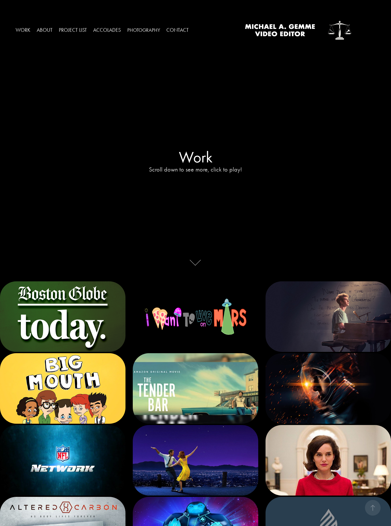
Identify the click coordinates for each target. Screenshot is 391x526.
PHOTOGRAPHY (143, 30)
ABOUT (45, 30)
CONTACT (177, 30)
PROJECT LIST (73, 30)
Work (23, 30)
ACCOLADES (107, 30)
